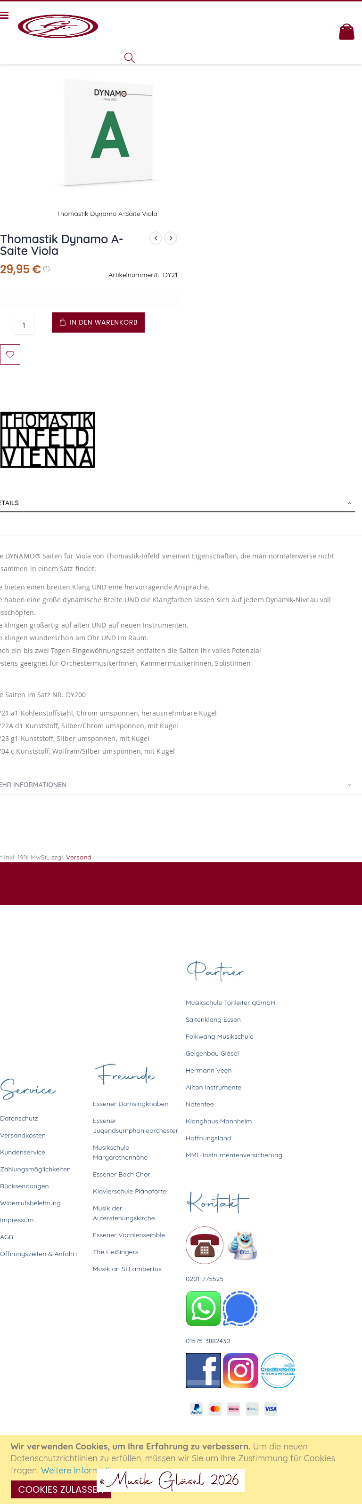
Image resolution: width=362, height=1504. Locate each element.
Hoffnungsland (208, 1138)
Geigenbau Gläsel (212, 1053)
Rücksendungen (24, 1186)
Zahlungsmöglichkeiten (35, 1169)
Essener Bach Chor (121, 1174)
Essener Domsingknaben (131, 1103)
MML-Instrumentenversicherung (234, 1155)
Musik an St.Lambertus (127, 1269)
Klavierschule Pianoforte (130, 1191)
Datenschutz (19, 1118)
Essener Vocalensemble (129, 1235)
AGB (6, 1237)
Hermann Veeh (208, 1070)
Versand (78, 857)
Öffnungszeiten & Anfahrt (38, 1253)
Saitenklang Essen (213, 1019)
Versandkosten (23, 1135)
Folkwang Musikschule (220, 1036)
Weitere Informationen (85, 1470)
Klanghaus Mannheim (219, 1121)
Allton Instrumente (213, 1087)
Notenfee (200, 1104)
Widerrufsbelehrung (30, 1203)
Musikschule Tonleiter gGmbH (230, 1002)
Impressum (17, 1220)
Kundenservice (22, 1152)
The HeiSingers (115, 1252)
